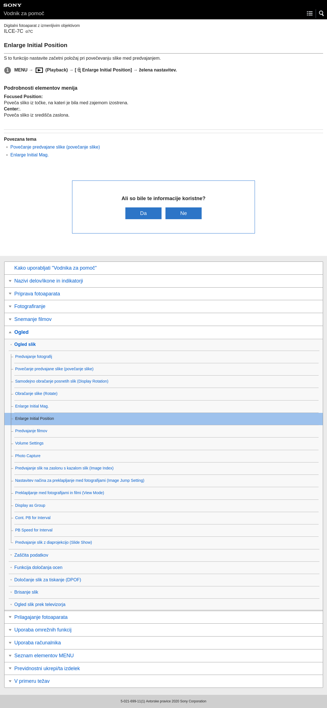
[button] (322, 13)
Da (143, 213)
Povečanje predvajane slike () (55, 147)
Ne (183, 213)
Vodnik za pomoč (24, 13)
